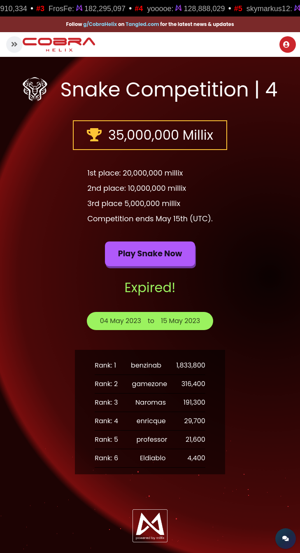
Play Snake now (150, 253)
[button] (14, 44)
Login (286, 44)
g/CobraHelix (100, 24)
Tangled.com (142, 24)
